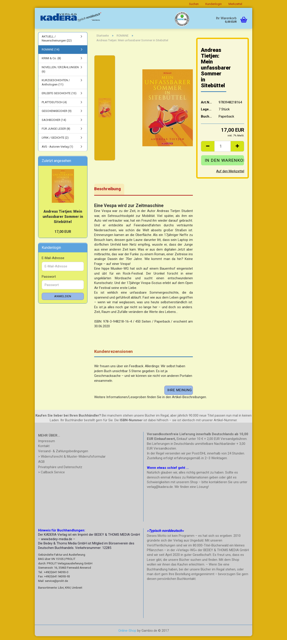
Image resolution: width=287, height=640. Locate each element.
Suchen (194, 4)
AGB (41, 466)
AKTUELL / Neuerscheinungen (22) (57, 42)
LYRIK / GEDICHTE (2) (55, 141)
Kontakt (44, 450)
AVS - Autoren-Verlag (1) (57, 150)
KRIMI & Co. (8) (51, 62)
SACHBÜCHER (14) (54, 123)
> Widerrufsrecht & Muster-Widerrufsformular (72, 460)
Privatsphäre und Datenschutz (60, 471)
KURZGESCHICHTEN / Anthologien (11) (56, 86)
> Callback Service (51, 476)
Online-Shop (127, 634)
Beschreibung (107, 192)
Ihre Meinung (179, 394)
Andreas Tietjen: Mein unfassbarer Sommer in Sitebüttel (63, 220)
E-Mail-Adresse (53, 262)
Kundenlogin (213, 4)
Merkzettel (235, 4)
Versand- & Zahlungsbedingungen (63, 455)
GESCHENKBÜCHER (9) (57, 115)
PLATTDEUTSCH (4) (54, 106)
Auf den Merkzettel (230, 175)
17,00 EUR (62, 235)
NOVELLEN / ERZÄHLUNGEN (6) (60, 73)
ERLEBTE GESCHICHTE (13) (59, 97)
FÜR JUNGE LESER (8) (56, 132)
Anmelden (62, 300)
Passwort (49, 280)
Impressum (46, 445)
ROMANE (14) (50, 53)
